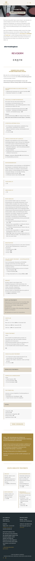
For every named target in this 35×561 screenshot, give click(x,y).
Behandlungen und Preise (17, 12)
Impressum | (22, 556)
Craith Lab (7, 35)
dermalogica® (23, 33)
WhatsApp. (22, 527)
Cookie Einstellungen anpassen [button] (25, 556)
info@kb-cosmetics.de (7, 527)
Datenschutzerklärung (8, 556)
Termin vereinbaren (17, 424)
